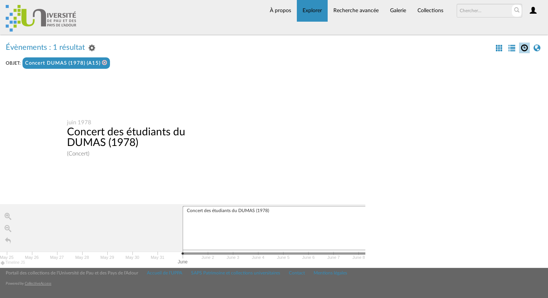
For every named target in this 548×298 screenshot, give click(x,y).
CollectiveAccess (38, 283)
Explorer (312, 10)
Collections (430, 10)
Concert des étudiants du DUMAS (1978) (126, 137)
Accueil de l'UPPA (164, 273)
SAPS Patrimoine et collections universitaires (235, 273)
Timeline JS (13, 264)
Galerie (398, 10)
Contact (297, 273)
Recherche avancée (356, 10)
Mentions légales (330, 273)
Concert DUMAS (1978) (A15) (66, 63)
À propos (280, 10)
